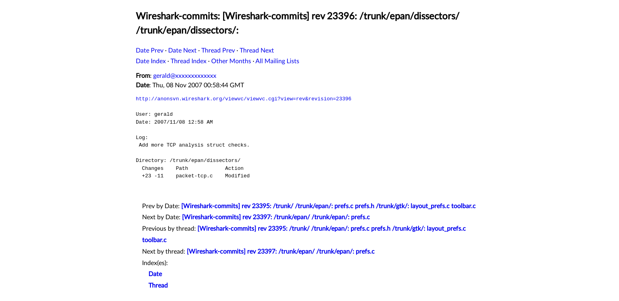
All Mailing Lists (277, 61)
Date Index (151, 61)
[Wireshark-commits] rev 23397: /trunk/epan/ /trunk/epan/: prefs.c (276, 217)
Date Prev (149, 50)
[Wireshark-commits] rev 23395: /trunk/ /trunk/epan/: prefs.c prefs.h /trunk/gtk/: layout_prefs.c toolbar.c (328, 206)
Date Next (182, 50)
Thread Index (188, 61)
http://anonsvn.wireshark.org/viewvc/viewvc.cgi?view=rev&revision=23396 (243, 98)
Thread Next (257, 50)
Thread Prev (218, 50)
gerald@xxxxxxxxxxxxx (184, 76)
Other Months (231, 61)
